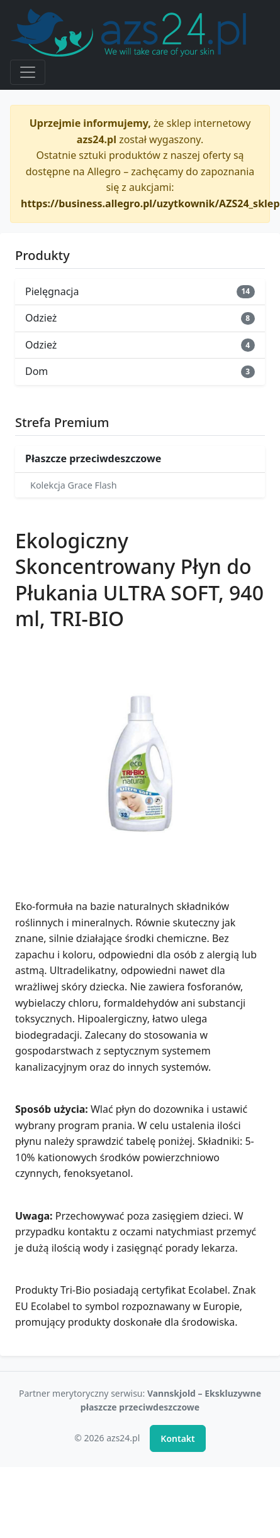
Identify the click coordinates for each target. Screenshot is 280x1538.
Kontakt (177, 1438)
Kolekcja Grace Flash (73, 485)
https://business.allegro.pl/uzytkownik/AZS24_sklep (150, 203)
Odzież (140, 318)
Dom (140, 371)
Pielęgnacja (140, 291)
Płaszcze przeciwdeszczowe (93, 458)
